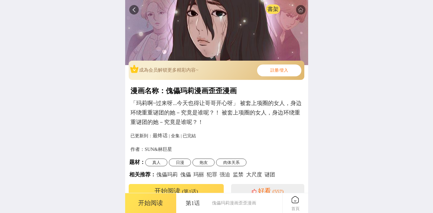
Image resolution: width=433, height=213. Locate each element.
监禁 (238, 175)
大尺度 (254, 175)
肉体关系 (231, 162)
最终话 (160, 135)
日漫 (180, 162)
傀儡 (185, 175)
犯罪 (212, 175)
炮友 (204, 162)
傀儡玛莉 (167, 175)
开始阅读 (176, 191)
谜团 (269, 175)
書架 (273, 9)
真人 (156, 162)
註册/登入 (279, 70)
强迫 (225, 175)
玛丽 (198, 175)
